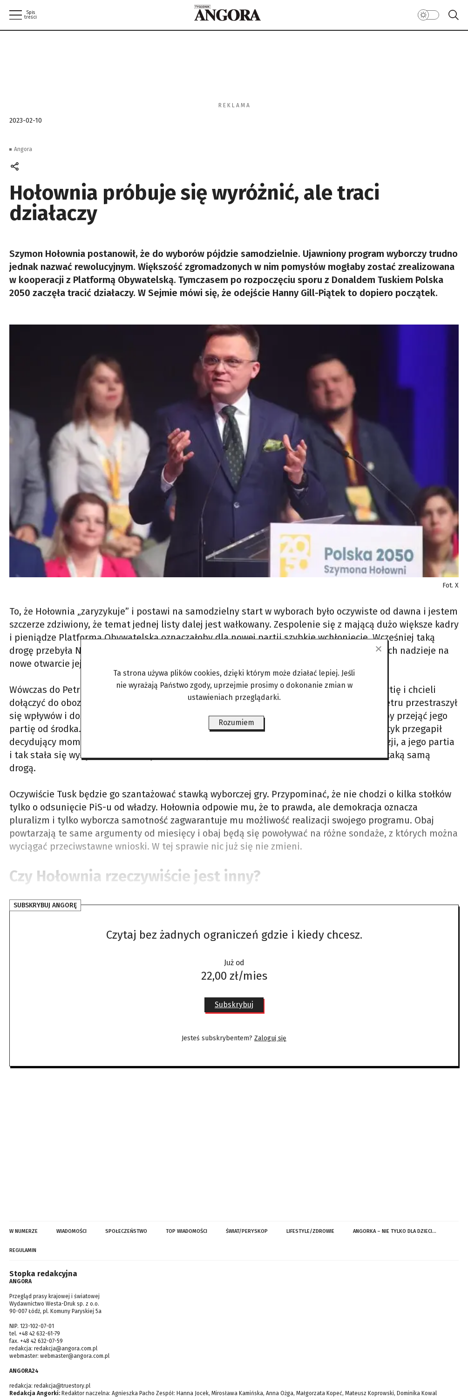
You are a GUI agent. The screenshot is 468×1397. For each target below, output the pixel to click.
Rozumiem (236, 722)
